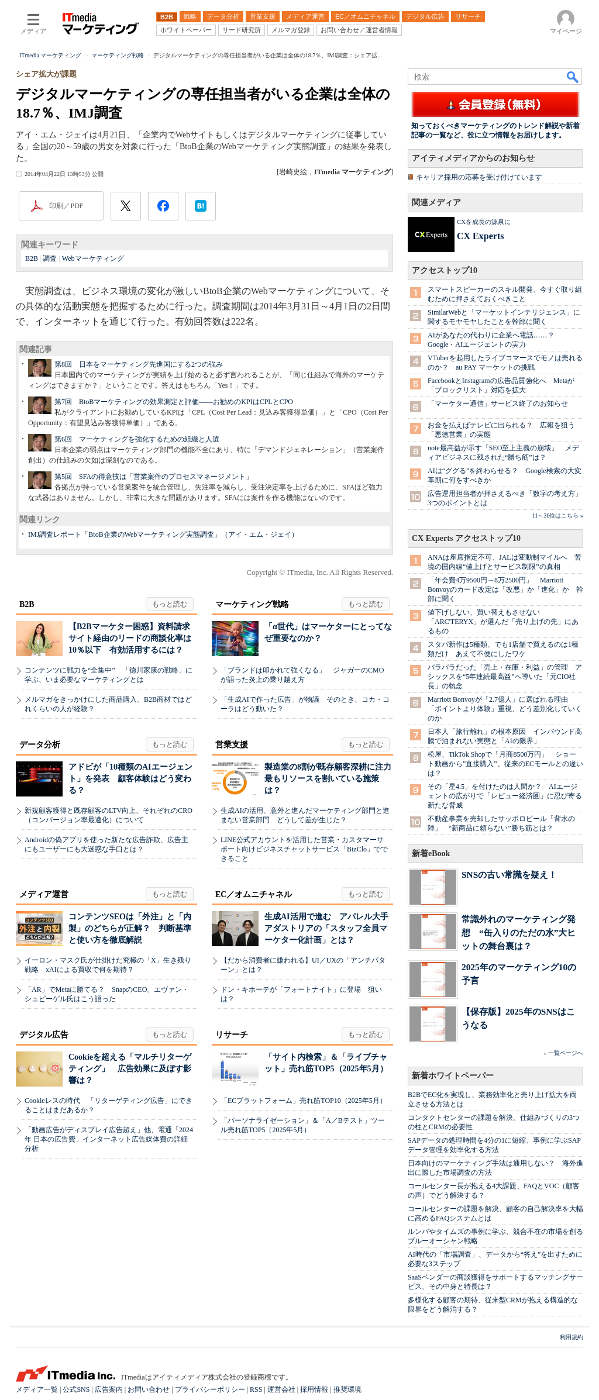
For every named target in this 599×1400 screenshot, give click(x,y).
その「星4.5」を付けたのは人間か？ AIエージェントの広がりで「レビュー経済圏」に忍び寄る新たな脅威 (505, 795)
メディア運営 (43, 894)
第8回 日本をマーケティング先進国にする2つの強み (138, 364)
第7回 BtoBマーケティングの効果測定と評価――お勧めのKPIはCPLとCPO (173, 402)
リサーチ (231, 1034)
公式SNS (76, 1389)
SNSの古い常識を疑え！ (509, 875)
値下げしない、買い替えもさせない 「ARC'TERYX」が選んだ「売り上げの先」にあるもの (503, 621)
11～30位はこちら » (557, 515)
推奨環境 (347, 1389)
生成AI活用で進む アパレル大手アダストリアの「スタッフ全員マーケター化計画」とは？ (326, 928)
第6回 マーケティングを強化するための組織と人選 (136, 439)
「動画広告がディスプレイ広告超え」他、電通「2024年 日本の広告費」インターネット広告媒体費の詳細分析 (109, 1139)
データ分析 (39, 744)
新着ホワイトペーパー (453, 1075)
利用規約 (571, 1337)
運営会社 (281, 1389)
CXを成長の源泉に (484, 221)
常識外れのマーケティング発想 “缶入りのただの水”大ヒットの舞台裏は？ (519, 932)
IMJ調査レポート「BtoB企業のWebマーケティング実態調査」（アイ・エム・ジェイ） (163, 534)
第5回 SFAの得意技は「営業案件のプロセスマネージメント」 (153, 477)
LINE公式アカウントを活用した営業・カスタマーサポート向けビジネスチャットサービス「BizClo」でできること (304, 849)
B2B (31, 258)
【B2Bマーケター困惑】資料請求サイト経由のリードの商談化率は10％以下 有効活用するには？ (129, 638)
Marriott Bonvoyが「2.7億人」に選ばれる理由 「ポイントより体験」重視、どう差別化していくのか (505, 708)
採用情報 (314, 1389)
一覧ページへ (565, 1053)
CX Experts (480, 236)
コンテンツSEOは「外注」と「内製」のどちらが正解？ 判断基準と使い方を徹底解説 (129, 928)
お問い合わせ (149, 1389)
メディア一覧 (37, 1389)
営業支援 (231, 744)
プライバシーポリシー (210, 1389)
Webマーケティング (93, 258)
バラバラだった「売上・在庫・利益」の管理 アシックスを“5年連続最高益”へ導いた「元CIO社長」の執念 (505, 676)
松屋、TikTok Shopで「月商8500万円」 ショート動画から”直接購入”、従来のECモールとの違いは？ (505, 763)
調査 (50, 258)
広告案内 (109, 1389)
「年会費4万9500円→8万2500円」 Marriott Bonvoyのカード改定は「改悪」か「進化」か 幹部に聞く (505, 589)
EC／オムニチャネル (253, 894)
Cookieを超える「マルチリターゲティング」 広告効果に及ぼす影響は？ (129, 1069)
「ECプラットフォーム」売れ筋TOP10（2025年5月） (304, 1100)
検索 (573, 76)
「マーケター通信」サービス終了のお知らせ (498, 403)
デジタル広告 (43, 1034)
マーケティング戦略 (252, 604)
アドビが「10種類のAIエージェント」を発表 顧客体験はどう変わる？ (130, 779)
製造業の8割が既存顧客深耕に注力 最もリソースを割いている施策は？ (332, 779)
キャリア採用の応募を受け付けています (479, 177)
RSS (256, 1389)
